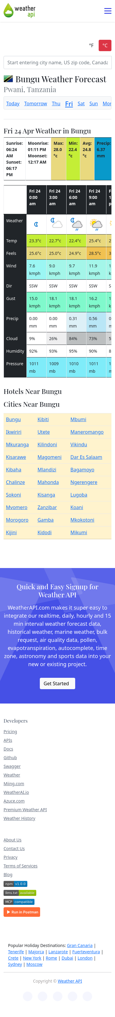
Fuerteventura (86, 951)
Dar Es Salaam (86, 457)
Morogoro (17, 520)
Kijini (11, 532)
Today (12, 103)
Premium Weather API (25, 809)
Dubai (67, 958)
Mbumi (78, 419)
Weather (12, 775)
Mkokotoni (82, 520)
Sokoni (13, 494)
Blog (8, 874)
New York (32, 958)
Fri (69, 103)
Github (10, 757)
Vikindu (78, 444)
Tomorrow (35, 103)
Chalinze (15, 482)
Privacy (11, 857)
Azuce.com (14, 801)
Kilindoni (47, 444)
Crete (13, 958)
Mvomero (16, 507)
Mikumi (78, 532)
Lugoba (78, 494)
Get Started (56, 683)
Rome (51, 958)
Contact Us (14, 848)
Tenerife (16, 951)
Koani (76, 507)
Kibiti (43, 419)
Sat (81, 103)
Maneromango (87, 432)
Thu (56, 103)
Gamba (45, 520)
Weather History (19, 818)
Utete (43, 432)
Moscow (34, 964)
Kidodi (44, 532)
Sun (93, 103)
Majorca (36, 951)
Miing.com (14, 783)
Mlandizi (46, 469)
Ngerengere (83, 482)
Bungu (13, 419)
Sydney (15, 964)
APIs (8, 740)
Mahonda (48, 482)
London (85, 958)
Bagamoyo (82, 469)
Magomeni (49, 457)
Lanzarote (58, 951)
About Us (12, 840)
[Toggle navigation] (107, 11)
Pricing (10, 731)
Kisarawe (16, 457)
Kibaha (13, 469)
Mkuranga (17, 444)
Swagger (12, 766)
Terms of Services (20, 866)
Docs (8, 749)
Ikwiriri (13, 432)
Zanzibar (47, 507)
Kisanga (46, 494)
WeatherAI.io (16, 792)
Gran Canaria (79, 945)
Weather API (70, 981)
